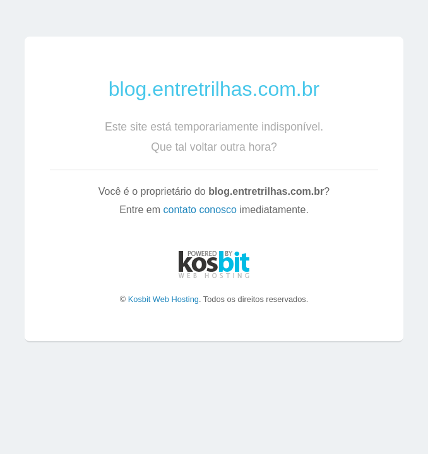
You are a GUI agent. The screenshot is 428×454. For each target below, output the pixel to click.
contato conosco (200, 209)
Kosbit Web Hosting (163, 299)
